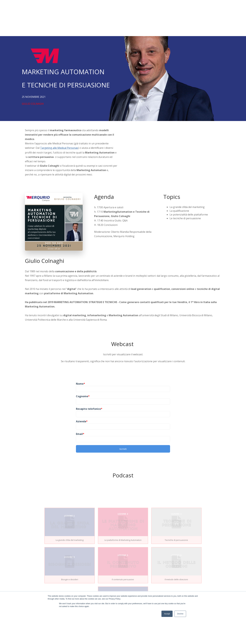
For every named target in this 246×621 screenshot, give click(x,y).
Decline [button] (180, 614)
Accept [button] (167, 614)
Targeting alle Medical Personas (59, 123)
